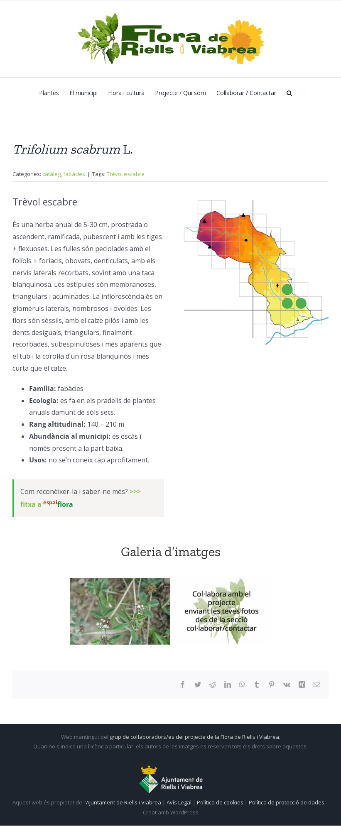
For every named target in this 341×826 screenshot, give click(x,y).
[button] (289, 92)
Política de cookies (221, 802)
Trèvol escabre (126, 174)
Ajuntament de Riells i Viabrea (123, 802)
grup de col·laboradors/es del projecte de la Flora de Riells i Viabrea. (195, 736)
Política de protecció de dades (287, 802)
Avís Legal (179, 802)
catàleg (51, 174)
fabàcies (74, 174)
